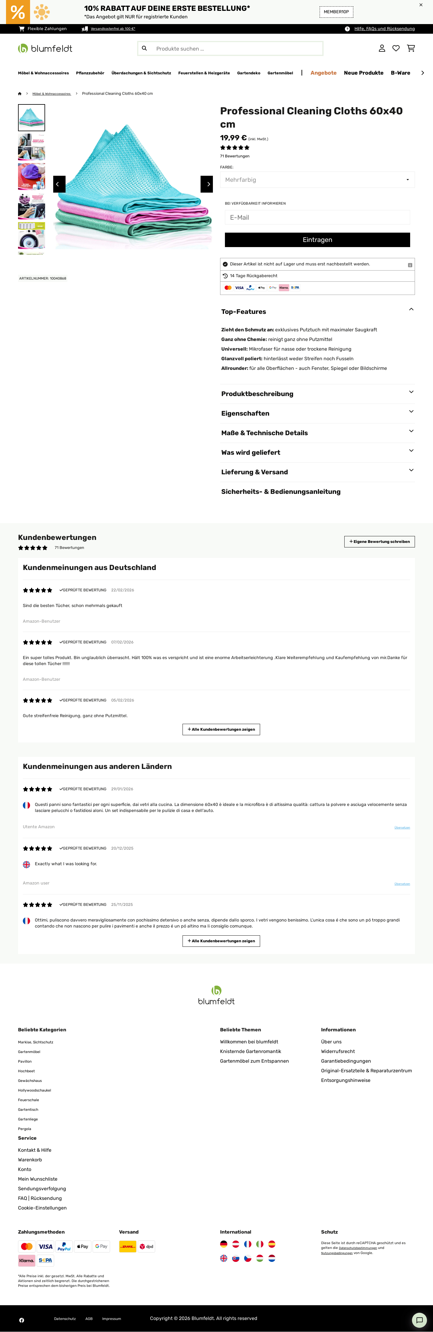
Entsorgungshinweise (345, 1080)
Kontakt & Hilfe (34, 1150)
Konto (24, 1169)
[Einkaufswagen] (411, 48)
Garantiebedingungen (346, 1061)
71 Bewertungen (235, 156)
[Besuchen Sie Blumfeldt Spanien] (271, 1244)
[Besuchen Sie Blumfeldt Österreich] (235, 1244)
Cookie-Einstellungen (42, 1208)
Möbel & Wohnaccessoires (57, 93)
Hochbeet (29, 1071)
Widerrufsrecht (338, 1052)
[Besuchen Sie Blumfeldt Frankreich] (247, 1244)
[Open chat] (419, 1320)
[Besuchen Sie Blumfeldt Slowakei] (235, 1258)
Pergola (26, 1129)
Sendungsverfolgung (42, 1189)
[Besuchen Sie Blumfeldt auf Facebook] (21, 1320)
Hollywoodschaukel (40, 1090)
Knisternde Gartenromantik (250, 1052)
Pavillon (27, 1061)
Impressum (124, 1318)
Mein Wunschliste (37, 1179)
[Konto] (382, 48)
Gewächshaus (34, 1080)
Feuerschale (32, 1100)
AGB (98, 1318)
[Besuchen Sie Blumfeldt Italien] (259, 1244)
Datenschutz (68, 1318)
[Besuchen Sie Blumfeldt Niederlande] (271, 1258)
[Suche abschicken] (144, 48)
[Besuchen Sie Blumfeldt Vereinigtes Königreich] (223, 1258)
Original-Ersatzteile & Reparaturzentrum (366, 1071)
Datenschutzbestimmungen (362, 1248)
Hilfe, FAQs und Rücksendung (385, 28)
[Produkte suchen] (230, 48)
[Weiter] (422, 73)
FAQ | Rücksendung (40, 1198)
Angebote (409, 73)
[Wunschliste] (396, 48)
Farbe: (226, 167)
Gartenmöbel (32, 1052)
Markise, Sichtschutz (41, 1042)
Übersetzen (398, 830)
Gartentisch (31, 1109)
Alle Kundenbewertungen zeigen (224, 729)
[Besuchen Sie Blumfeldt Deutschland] (223, 1244)
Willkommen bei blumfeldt (249, 1042)
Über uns (331, 1042)
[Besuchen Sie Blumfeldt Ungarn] (259, 1258)
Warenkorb (30, 1160)
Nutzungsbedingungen (340, 1253)
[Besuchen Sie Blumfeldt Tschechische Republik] (247, 1258)
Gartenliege (31, 1119)
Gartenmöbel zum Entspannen (254, 1061)
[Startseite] (25, 93)
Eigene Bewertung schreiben (368, 542)
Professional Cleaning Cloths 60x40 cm (126, 93)
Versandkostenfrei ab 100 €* (119, 28)
